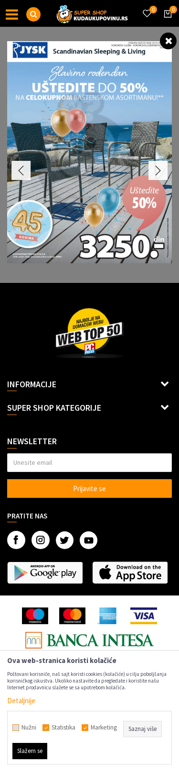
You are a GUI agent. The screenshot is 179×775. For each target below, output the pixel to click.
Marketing (104, 727)
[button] (33, 14)
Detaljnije (21, 700)
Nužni (28, 727)
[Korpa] (166, 22)
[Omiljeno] (146, 7)
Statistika (63, 727)
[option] (89, 152)
